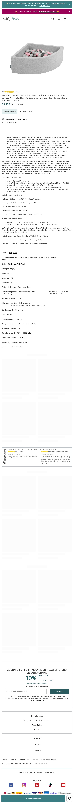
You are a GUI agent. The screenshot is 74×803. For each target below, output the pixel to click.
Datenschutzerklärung (38, 700)
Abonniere (59, 691)
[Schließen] (69, 4)
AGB (36, 698)
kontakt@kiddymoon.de (49, 759)
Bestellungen (37, 716)
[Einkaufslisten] (59, 19)
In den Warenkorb (33, 798)
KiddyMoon (13, 253)
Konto (37, 738)
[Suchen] (53, 19)
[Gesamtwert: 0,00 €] (65, 19)
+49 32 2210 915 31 (9, 759)
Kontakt (37, 729)
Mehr (53, 257)
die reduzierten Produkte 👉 (49, 12)
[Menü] (71, 19)
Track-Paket (37, 725)
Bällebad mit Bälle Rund (16, 264)
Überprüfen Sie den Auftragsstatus (37, 721)
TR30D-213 (26, 333)
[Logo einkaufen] (11, 19)
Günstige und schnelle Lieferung (17, 119)
